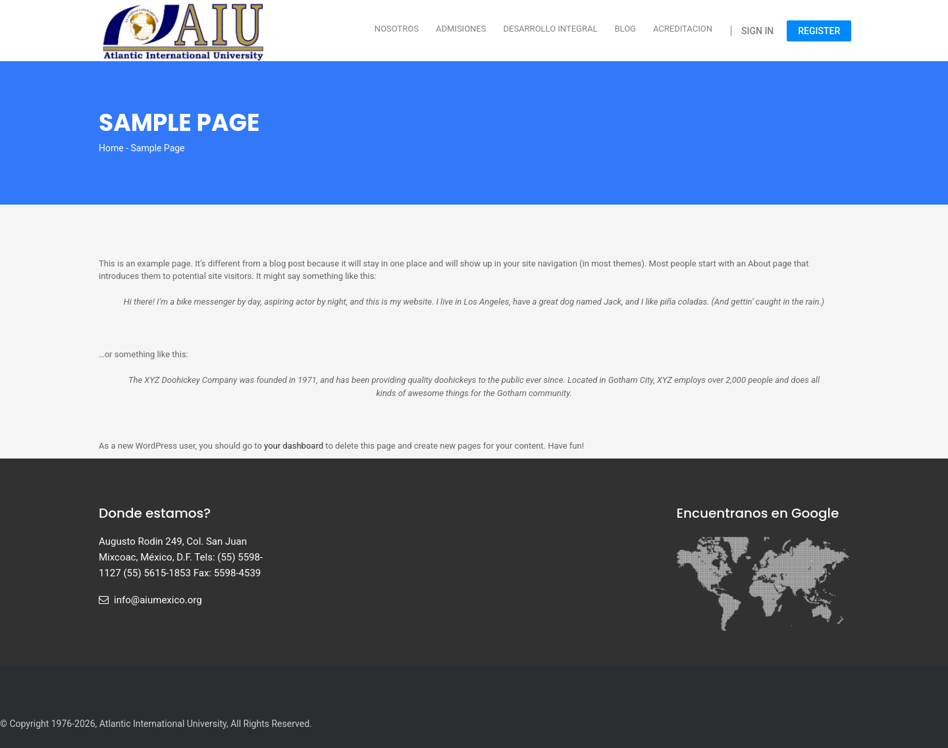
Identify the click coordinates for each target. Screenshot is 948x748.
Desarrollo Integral (550, 29)
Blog (625, 29)
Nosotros (397, 29)
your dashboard (293, 446)
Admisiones (461, 29)
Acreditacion (682, 29)
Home (111, 148)
